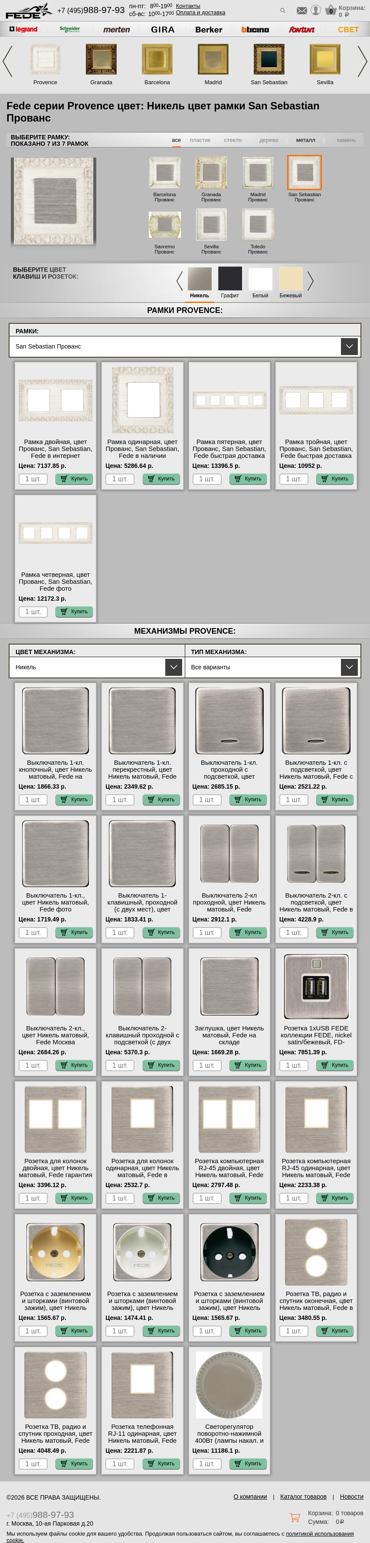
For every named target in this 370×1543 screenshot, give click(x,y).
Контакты (188, 6)
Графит (230, 295)
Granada (101, 82)
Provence (45, 82)
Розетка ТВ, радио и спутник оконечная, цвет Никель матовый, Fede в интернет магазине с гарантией (316, 1307)
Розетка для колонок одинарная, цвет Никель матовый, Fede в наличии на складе (142, 1171)
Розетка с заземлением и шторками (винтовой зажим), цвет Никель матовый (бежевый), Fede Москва (55, 1307)
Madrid (213, 82)
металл (305, 140)
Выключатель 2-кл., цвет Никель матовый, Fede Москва (55, 1035)
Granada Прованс (211, 197)
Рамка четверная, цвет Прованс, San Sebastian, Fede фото (55, 581)
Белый (260, 295)
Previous (7, 61)
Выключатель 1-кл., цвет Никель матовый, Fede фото (55, 902)
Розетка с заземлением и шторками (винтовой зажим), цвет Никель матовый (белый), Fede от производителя (142, 1307)
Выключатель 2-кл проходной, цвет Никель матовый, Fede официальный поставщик (229, 909)
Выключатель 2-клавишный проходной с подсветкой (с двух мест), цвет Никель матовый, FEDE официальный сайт (142, 1045)
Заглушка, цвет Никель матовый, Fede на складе (229, 1035)
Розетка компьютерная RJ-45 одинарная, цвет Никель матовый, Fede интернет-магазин (316, 1171)
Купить (74, 478)
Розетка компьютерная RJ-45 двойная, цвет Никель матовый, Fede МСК (229, 1171)
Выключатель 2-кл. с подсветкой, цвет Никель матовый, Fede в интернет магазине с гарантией (316, 909)
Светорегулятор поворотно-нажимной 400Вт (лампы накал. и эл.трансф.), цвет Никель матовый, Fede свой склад (229, 1444)
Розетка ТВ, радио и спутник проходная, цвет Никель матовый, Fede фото (55, 1437)
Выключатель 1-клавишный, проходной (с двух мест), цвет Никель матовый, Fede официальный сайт (142, 909)
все (176, 140)
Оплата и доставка (201, 12)
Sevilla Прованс (211, 249)
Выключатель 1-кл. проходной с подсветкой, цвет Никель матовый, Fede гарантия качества (229, 776)
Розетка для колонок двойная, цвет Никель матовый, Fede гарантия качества (55, 1171)
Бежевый (291, 295)
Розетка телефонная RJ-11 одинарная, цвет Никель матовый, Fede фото (142, 1437)
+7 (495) (91, 10)
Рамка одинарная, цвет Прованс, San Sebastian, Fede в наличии (142, 448)
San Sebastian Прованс (304, 197)
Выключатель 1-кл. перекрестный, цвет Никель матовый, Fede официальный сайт (142, 773)
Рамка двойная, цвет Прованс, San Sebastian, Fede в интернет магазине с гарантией (55, 452)
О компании (250, 1496)
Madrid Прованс (258, 197)
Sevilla (325, 82)
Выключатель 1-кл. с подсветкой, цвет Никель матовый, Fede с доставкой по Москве (316, 773)
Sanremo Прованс (164, 249)
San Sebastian (269, 82)
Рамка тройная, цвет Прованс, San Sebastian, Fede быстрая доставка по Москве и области (316, 452)
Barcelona (157, 82)
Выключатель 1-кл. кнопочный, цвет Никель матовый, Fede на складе (55, 773)
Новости (351, 1496)
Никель (199, 295)
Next (362, 61)
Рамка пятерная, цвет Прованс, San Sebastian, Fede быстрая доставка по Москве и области (229, 452)
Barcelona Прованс (165, 197)
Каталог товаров (303, 1496)
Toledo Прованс (258, 249)
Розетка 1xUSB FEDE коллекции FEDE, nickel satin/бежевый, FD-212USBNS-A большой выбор (316, 1042)
